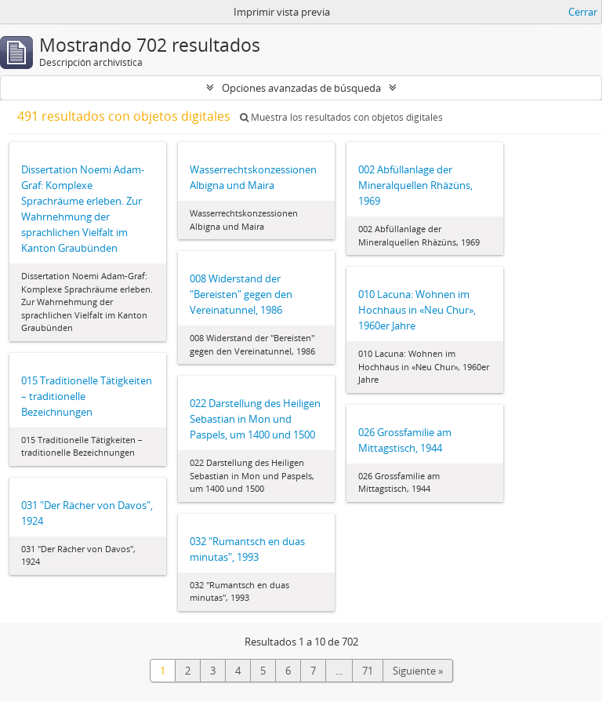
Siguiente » (418, 671)
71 (367, 671)
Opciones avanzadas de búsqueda (301, 88)
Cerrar (582, 12)
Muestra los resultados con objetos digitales (341, 117)
